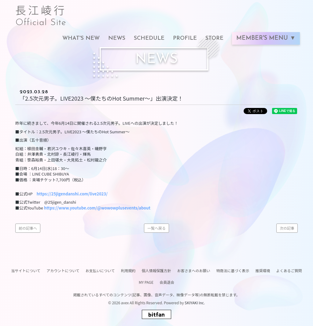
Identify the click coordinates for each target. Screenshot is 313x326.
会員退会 (167, 282)
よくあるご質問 (289, 270)
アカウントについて (62, 270)
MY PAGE (146, 282)
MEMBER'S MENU (263, 38)
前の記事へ (28, 228)
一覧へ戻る (156, 228)
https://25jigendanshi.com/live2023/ (72, 194)
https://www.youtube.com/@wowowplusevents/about (97, 208)
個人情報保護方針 (156, 270)
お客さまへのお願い (193, 270)
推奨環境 (263, 270)
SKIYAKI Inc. (195, 302)
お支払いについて (100, 270)
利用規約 (128, 270)
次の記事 (287, 228)
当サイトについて (25, 270)
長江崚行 (41, 13)
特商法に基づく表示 (232, 270)
